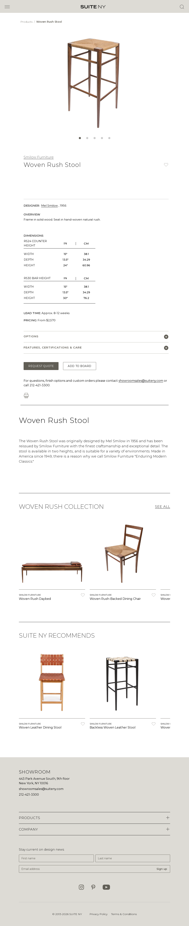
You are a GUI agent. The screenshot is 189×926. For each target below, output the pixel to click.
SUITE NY (75, 914)
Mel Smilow (49, 205)
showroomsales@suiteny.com (141, 380)
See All (162, 507)
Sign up (162, 869)
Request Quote (41, 366)
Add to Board (79, 366)
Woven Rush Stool (49, 21)
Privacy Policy (98, 914)
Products (26, 21)
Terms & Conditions (124, 914)
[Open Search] (181, 6)
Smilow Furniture (39, 157)
